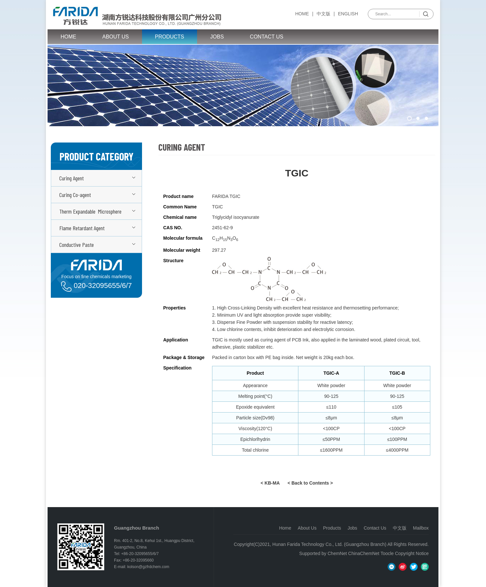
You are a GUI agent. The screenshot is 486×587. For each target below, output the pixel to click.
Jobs (217, 36)
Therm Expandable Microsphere (90, 211)
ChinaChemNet (363, 553)
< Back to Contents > (310, 483)
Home (302, 13)
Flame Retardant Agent (82, 228)
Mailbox (421, 528)
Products (169, 36)
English (348, 13)
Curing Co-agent (75, 194)
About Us (115, 36)
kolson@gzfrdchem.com (148, 566)
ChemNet (337, 553)
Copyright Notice (412, 553)
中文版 (323, 13)
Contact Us (266, 36)
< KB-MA (270, 483)
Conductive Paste (76, 244)
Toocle (386, 553)
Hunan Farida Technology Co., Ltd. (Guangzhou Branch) (329, 544)
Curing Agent (71, 178)
